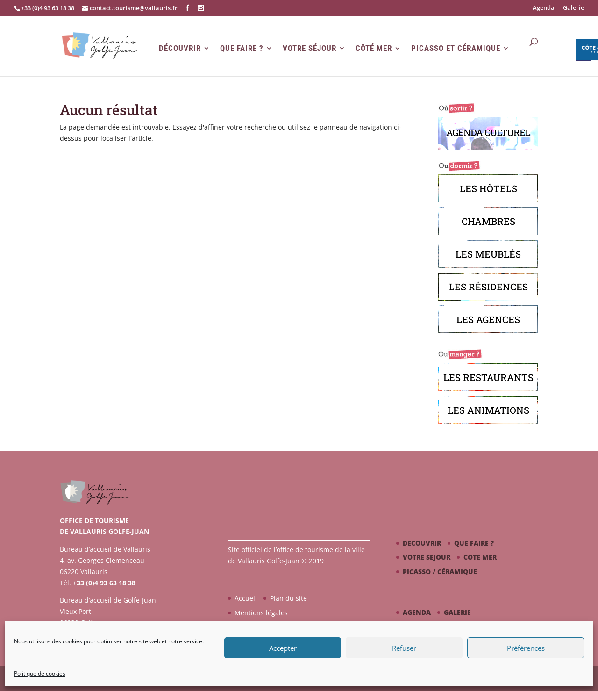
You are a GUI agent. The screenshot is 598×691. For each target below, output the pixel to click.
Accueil (246, 598)
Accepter (283, 648)
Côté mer (374, 48)
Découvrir (180, 48)
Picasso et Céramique (455, 48)
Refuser (404, 648)
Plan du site (288, 598)
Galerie (573, 8)
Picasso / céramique (440, 571)
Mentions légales (261, 612)
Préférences (526, 648)
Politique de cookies (39, 673)
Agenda (544, 8)
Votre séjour (309, 48)
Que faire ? (241, 48)
